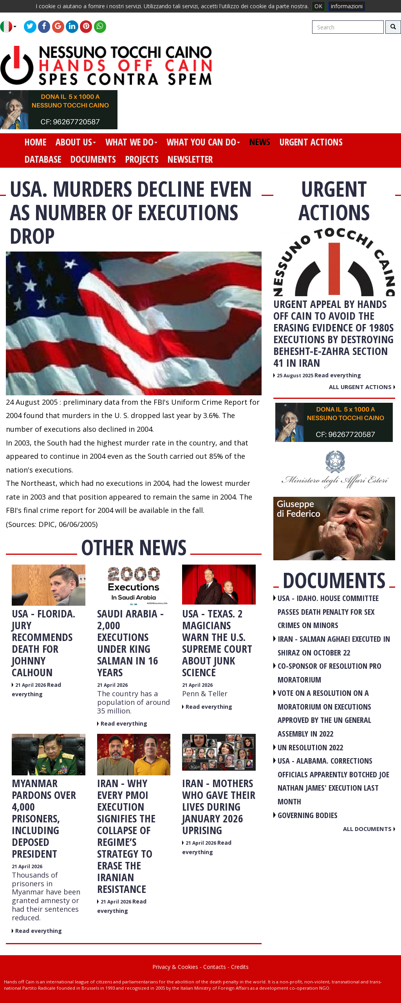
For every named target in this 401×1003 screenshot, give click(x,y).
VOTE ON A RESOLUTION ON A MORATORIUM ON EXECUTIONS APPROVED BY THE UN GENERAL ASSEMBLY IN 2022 (324, 713)
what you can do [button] (203, 142)
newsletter (190, 159)
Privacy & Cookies (175, 966)
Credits (240, 966)
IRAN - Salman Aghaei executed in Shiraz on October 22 (334, 646)
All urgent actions (362, 387)
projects (142, 159)
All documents (369, 829)
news (259, 142)
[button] (11, 26)
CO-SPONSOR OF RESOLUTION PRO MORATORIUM (329, 673)
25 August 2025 (295, 375)
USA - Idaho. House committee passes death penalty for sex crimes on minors (328, 611)
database (43, 159)
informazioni (347, 6)
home (35, 142)
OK (318, 6)
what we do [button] (131, 142)
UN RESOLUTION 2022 (310, 747)
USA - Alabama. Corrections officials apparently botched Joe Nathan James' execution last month (333, 781)
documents (93, 159)
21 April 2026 (31, 685)
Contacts (214, 966)
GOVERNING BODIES (308, 815)
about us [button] (76, 142)
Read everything (124, 723)
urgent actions (311, 142)
